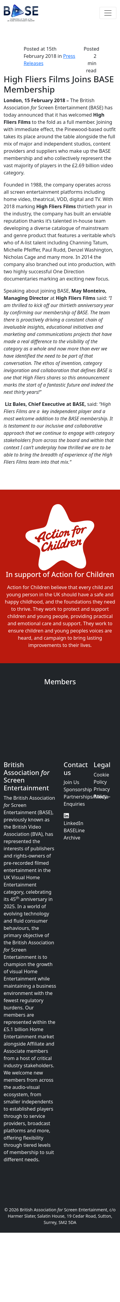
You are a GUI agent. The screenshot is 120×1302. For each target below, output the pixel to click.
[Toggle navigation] (107, 13)
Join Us (71, 782)
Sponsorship (78, 789)
